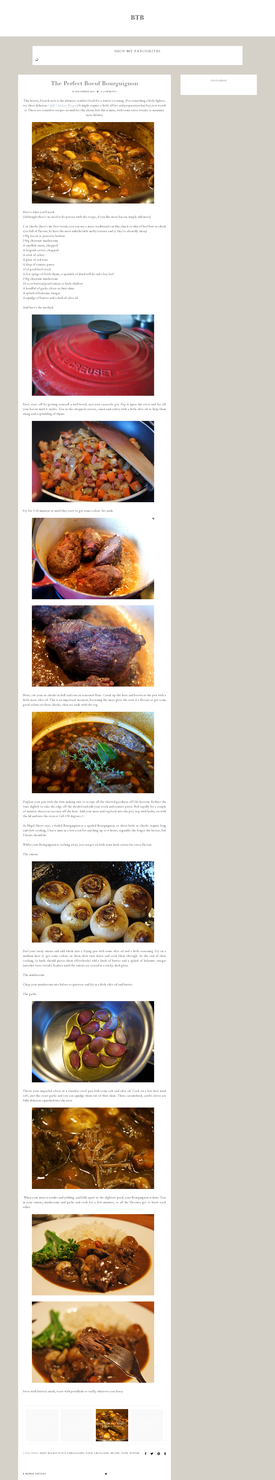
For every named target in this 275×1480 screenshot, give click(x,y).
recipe (115, 1453)
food (89, 1453)
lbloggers (101, 1453)
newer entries (34, 1474)
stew (124, 1453)
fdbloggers (75, 1453)
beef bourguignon (53, 1453)
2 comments (109, 92)
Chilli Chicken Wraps (62, 105)
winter (135, 1453)
